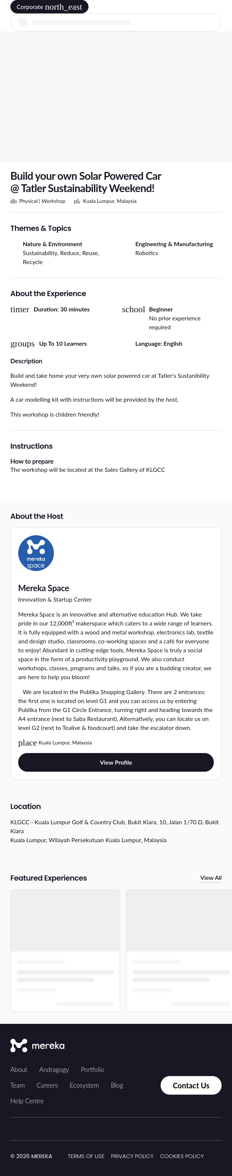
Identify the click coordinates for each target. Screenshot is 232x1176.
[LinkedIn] (195, 1046)
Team (17, 1085)
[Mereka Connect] (37, 1046)
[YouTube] (211, 1046)
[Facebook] (179, 1046)
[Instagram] (162, 1046)
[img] (56, 1156)
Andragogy (54, 1069)
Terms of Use (86, 1156)
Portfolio (92, 1069)
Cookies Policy (182, 1156)
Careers (47, 1085)
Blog (117, 1085)
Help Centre (27, 1101)
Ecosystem (84, 1085)
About (19, 1069)
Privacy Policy (132, 1156)
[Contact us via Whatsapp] (145, 1085)
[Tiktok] (146, 1046)
